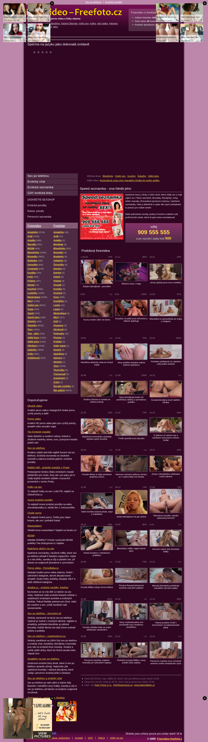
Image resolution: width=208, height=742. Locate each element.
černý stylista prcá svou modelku (165, 282)
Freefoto (59, 225)
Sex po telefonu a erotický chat (44, 678)
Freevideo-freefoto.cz (170, 738)
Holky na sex (34, 486)
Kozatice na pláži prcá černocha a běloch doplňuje (131, 319)
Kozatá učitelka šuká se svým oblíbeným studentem (97, 628)
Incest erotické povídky (40, 499)
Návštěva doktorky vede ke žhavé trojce (97, 363)
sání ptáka (102, 23)
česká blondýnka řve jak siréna (131, 516)
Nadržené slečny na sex (40, 548)
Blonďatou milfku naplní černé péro (131, 549)
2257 (90, 738)
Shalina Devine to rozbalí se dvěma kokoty (97, 400)
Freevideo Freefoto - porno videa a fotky (74, 12)
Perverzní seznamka (39, 216)
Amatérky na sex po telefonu (43, 658)
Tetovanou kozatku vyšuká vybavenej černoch (165, 516)
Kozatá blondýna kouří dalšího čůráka (165, 401)
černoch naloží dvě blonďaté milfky (165, 550)
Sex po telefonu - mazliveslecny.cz (46, 636)
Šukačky (141, 176)
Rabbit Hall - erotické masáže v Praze (48, 467)
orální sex (84, 23)
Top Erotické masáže (39, 431)
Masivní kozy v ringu (131, 283)
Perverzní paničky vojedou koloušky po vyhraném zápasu (96, 661)
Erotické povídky (113, 2)
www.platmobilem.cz (144, 685)
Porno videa (34, 418)
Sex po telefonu (93, 2)
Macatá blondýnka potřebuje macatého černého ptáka (165, 586)
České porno (34, 512)
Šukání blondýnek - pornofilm (97, 286)
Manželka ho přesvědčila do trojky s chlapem (166, 320)
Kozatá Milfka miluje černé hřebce (97, 587)
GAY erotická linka (39, 193)
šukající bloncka (69, 23)
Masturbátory (34, 525)
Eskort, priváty (35, 210)
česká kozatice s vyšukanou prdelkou (97, 554)
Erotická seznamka (40, 187)
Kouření (131, 176)
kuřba (93, 23)
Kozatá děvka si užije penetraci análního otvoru (97, 475)
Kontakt (79, 738)
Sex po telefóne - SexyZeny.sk (44, 613)
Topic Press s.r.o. (103, 685)
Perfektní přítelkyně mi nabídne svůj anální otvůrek (166, 362)
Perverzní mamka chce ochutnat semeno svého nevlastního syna (165, 662)
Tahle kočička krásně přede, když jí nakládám (97, 512)
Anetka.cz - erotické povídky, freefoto (47, 587)
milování (113, 23)
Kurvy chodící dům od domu (97, 319)
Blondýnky (108, 176)
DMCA (101, 738)
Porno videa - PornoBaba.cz (43, 568)
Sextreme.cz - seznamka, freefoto (46, 697)
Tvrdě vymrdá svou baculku (131, 438)
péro (55, 26)
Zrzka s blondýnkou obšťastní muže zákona (166, 475)
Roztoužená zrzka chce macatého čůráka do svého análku (130, 180)
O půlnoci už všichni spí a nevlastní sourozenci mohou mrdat (165, 437)
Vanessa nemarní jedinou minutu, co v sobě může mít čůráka (131, 475)
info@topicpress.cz (123, 685)
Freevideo (34, 225)
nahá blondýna (52, 23)
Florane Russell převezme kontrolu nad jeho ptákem (131, 586)
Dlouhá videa (34, 405)
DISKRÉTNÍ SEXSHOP (41, 199)
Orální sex (120, 176)
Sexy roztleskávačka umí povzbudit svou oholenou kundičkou (131, 624)
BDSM (31, 535)
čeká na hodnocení (43, 52)
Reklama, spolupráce (59, 738)
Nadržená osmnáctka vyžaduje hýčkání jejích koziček (97, 437)
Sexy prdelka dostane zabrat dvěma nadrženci (131, 363)
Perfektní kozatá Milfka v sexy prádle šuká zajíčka (131, 661)
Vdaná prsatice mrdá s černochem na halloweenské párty (165, 625)
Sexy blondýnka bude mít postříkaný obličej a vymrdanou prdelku (131, 399)
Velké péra (153, 176)
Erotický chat (36, 181)
